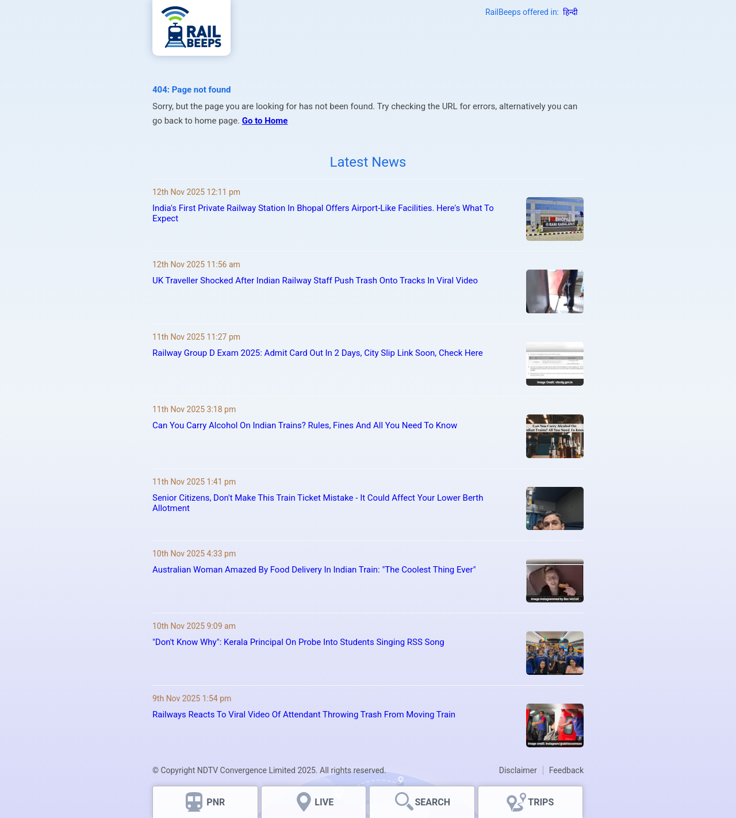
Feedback (566, 770)
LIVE (324, 802)
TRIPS (541, 802)
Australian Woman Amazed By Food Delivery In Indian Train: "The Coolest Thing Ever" (314, 569)
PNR (215, 802)
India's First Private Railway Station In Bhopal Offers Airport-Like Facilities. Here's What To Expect (323, 213)
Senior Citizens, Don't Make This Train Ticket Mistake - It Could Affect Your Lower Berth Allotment (317, 503)
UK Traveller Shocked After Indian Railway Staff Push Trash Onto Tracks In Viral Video (315, 280)
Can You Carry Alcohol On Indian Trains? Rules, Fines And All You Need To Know (304, 425)
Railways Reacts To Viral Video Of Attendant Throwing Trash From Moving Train (303, 714)
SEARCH (432, 802)
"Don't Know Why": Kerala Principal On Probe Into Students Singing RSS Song (298, 642)
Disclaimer (518, 770)
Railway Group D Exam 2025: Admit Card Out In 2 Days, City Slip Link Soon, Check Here (317, 353)
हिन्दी (570, 12)
